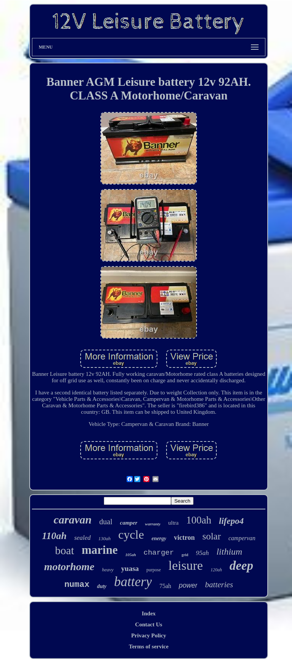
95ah (202, 553)
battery (133, 581)
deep (241, 565)
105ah (130, 554)
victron (184, 537)
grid (184, 555)
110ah (54, 535)
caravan (73, 519)
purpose (153, 569)
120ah (216, 569)
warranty (152, 524)
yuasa (130, 568)
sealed (82, 537)
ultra (173, 523)
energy (159, 538)
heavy (107, 569)
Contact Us (148, 624)
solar (211, 536)
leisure (185, 565)
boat (64, 550)
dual (105, 521)
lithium (229, 552)
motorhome (69, 566)
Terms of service (148, 646)
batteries (219, 584)
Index (149, 613)
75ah (165, 586)
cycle (131, 534)
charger (159, 553)
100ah (198, 520)
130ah (104, 538)
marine (100, 550)
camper (128, 523)
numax (76, 585)
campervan (242, 538)
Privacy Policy (148, 635)
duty (101, 586)
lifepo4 (231, 521)
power (188, 585)
